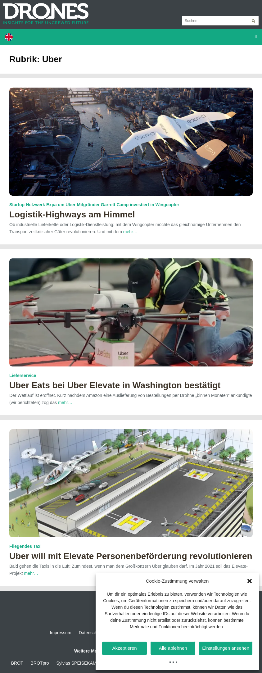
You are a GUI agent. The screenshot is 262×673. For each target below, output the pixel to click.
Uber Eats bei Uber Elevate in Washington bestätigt (114, 385)
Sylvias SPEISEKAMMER (81, 663)
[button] (249, 581)
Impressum (60, 632)
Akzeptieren (124, 648)
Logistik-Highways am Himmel (72, 214)
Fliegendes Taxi (25, 546)
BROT (17, 663)
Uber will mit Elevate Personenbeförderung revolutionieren (130, 556)
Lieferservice (22, 375)
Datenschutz (91, 632)
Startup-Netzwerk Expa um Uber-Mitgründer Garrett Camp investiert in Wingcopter (94, 204)
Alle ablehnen (173, 648)
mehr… (130, 231)
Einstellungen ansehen (225, 648)
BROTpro (40, 663)
